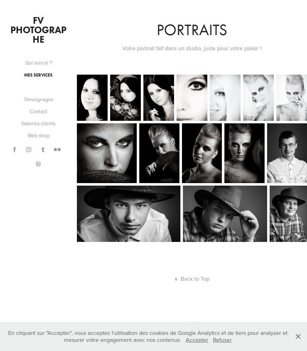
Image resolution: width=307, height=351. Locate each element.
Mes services (38, 75)
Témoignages (38, 99)
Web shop (38, 135)
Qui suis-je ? (38, 62)
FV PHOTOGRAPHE (38, 30)
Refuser (222, 340)
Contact (38, 111)
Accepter (197, 340)
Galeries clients (38, 123)
